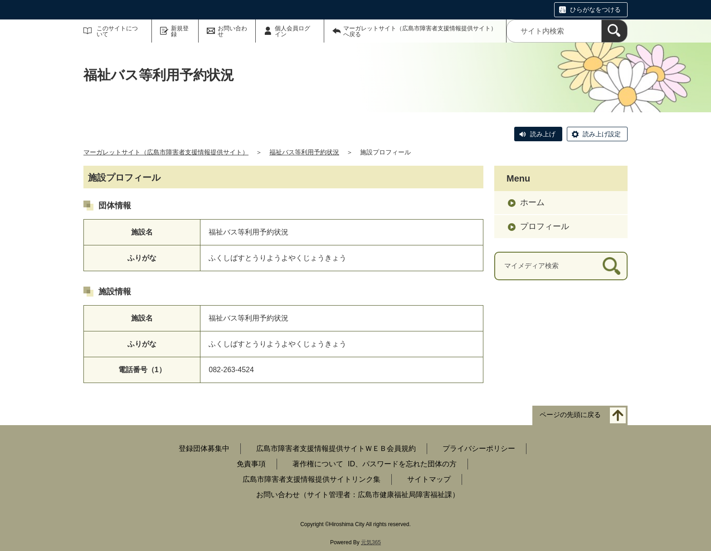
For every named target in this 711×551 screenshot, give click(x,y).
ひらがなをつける (595, 9)
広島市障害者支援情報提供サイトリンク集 (311, 479)
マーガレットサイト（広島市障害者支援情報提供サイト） (165, 152)
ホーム (532, 202)
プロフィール (544, 226)
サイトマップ (429, 479)
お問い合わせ (232, 31)
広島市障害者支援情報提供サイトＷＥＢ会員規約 (336, 448)
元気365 (371, 542)
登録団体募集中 (204, 448)
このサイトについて (117, 31)
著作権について (317, 464)
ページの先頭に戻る (570, 415)
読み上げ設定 (602, 134)
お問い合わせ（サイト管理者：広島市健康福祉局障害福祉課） (357, 494)
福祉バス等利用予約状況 (304, 152)
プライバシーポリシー (479, 448)
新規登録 (180, 31)
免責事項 (251, 464)
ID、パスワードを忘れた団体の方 (402, 464)
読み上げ (542, 134)
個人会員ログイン (292, 31)
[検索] (614, 31)
